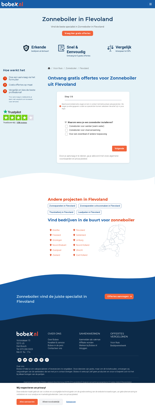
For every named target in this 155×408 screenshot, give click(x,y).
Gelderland (79, 235)
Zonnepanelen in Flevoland (62, 205)
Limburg (78, 240)
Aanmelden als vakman (89, 339)
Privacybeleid (76, 382)
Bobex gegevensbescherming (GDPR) (56, 382)
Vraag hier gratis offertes (77, 33)
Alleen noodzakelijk (50, 402)
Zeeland (55, 255)
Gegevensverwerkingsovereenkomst (96, 382)
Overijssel (55, 250)
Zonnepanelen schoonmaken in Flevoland (100, 205)
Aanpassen (71, 402)
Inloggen (83, 348)
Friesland (55, 235)
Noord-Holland (81, 245)
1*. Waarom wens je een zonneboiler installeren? (89, 122)
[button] (150, 4)
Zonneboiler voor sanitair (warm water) (86, 126)
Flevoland (79, 230)
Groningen (56, 240)
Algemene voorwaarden (32, 382)
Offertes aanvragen (119, 296)
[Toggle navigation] (150, 4)
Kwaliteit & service (56, 342)
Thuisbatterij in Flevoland (61, 212)
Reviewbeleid (126, 382)
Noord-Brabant (58, 245)
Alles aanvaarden (27, 402)
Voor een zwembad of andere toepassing (88, 134)
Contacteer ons (55, 348)
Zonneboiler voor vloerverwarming (84, 130)
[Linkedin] (41, 359)
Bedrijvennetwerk (118, 345)
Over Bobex (53, 339)
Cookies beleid (115, 382)
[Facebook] (20, 359)
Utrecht (78, 250)
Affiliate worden (86, 342)
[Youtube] (30, 359)
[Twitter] (25, 359)
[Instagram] (47, 359)
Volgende (119, 148)
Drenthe (55, 230)
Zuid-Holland (80, 255)
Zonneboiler (71, 68)
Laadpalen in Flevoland (89, 212)
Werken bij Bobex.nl (88, 345)
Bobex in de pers (55, 345)
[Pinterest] (36, 359)
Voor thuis (58, 68)
